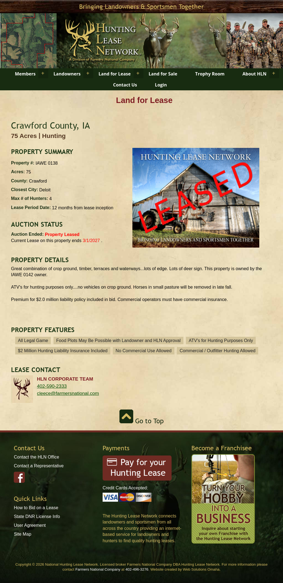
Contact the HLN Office (36, 457)
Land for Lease (114, 74)
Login (161, 85)
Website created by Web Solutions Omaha (185, 569)
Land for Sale (163, 74)
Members (25, 74)
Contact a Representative (39, 465)
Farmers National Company (97, 569)
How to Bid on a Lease (36, 507)
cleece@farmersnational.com (68, 393)
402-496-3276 (137, 569)
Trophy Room (210, 74)
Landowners (67, 74)
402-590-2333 (52, 386)
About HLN (254, 74)
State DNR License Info (37, 516)
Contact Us (125, 85)
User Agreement (30, 525)
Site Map (22, 534)
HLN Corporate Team (65, 379)
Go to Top (141, 421)
